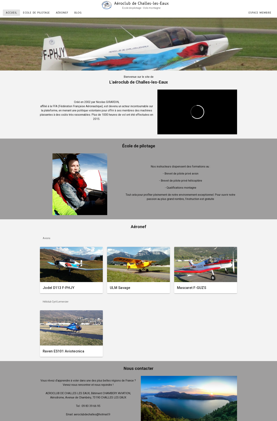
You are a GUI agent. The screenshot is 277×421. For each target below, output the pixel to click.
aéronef (62, 12)
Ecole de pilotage (36, 12)
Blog (78, 12)
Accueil (11, 12)
